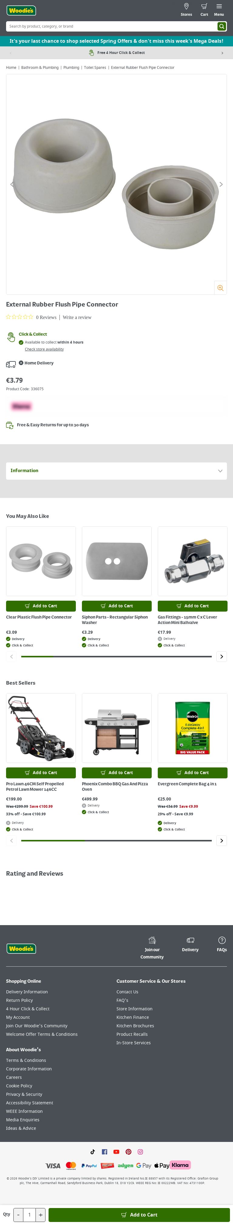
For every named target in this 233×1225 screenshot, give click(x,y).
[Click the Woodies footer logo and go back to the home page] (21, 948)
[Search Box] (116, 26)
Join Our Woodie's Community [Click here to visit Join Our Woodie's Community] (36, 1026)
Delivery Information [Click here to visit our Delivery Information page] (27, 992)
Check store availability (44, 349)
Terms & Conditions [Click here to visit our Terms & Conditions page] (26, 1060)
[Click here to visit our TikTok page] (93, 1151)
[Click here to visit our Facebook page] (104, 1151)
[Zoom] (220, 287)
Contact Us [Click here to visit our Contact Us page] (127, 992)
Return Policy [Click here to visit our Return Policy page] (19, 1000)
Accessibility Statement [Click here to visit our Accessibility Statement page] (29, 1103)
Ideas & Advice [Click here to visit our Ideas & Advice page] (21, 1128)
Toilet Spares (95, 67)
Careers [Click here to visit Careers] (14, 1077)
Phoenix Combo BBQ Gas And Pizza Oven (115, 787)
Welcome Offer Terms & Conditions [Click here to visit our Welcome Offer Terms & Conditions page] (42, 1034)
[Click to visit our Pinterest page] (128, 1151)
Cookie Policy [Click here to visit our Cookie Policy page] (19, 1086)
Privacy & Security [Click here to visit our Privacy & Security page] (24, 1094)
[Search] (222, 26)
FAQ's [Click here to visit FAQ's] (122, 1000)
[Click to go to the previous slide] (11, 184)
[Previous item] (10, 53)
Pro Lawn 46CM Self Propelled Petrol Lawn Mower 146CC (35, 787)
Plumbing (71, 67)
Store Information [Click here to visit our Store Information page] (134, 1009)
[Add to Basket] (139, 1215)
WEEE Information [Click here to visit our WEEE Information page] (24, 1111)
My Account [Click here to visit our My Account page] (18, 1017)
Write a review (77, 317)
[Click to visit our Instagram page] (140, 1151)
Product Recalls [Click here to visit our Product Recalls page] (132, 1034)
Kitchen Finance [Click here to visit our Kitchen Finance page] (132, 1017)
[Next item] (222, 53)
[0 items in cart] (204, 10)
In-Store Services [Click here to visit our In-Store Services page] (133, 1043)
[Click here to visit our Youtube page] (116, 1151)
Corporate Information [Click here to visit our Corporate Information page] (29, 1069)
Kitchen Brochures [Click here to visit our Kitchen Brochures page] (135, 1026)
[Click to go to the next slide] (221, 184)
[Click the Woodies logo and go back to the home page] (21, 10)
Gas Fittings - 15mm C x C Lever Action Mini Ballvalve (187, 620)
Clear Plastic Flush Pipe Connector (39, 617)
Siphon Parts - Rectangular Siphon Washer (115, 620)
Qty (6, 1214)
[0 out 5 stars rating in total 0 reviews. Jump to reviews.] (31, 317)
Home (11, 67)
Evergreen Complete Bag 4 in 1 (187, 784)
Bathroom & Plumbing (40, 67)
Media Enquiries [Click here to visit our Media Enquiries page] (22, 1120)
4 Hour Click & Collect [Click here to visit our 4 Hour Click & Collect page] (27, 1009)
